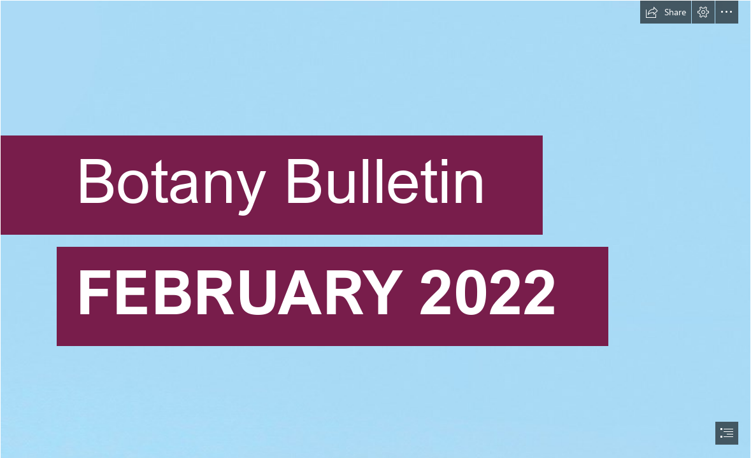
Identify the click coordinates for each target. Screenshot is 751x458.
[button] (665, 12)
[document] (375, 229)
